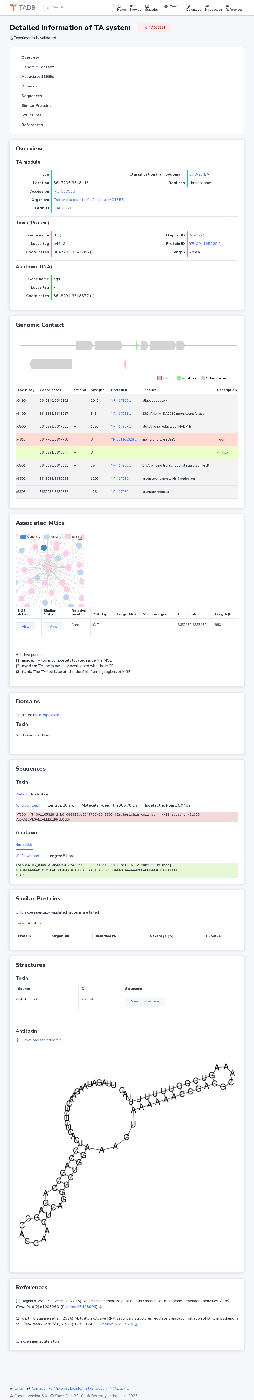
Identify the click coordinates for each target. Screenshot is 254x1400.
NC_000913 (64, 191)
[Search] (79, 8)
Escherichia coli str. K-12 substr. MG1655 (89, 199)
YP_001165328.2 (205, 243)
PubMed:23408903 (79, 1306)
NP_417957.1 (121, 426)
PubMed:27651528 (115, 1324)
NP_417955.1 (121, 400)
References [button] (234, 8)
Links (18, 1388)
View (25, 627)
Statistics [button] (151, 8)
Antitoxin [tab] (35, 923)
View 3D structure (145, 1001)
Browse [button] (135, 8)
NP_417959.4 (121, 478)
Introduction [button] (213, 8)
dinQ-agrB (198, 174)
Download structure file (39, 1040)
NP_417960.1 (121, 491)
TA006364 (154, 27)
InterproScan (49, 715)
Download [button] (193, 8)
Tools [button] (171, 6)
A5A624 (197, 235)
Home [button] (121, 8)
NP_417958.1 (121, 465)
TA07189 (62, 208)
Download (27, 805)
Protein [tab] (21, 794)
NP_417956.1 (121, 413)
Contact (38, 1388)
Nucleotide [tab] (39, 794)
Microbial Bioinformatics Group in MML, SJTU (91, 1388)
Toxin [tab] (20, 923)
